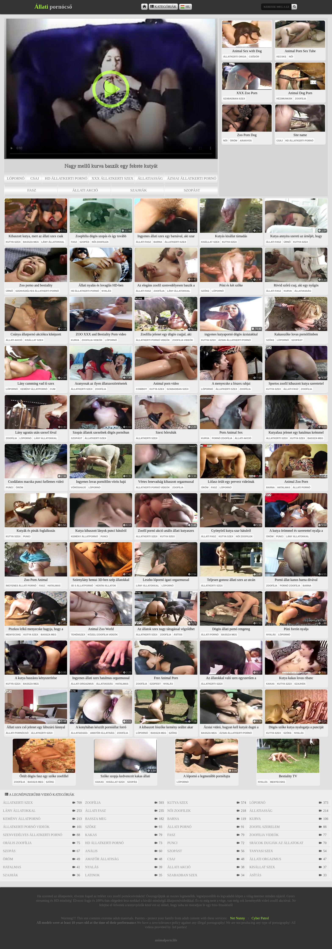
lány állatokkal (52, 242)
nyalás (106, 291)
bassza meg (31, 242)
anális (91, 851)
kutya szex (13, 242)
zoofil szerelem (264, 827)
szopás (84, 242)
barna (158, 242)
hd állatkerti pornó (66, 178)
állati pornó (301, 487)
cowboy (141, 389)
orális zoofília (17, 843)
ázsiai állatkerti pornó (191, 178)
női (291, 56)
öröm (233, 140)
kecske (281, 56)
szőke (205, 291)
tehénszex (78, 634)
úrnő (287, 242)
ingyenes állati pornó (21, 585)
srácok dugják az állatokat (276, 843)
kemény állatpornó (33, 389)
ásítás (178, 634)
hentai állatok (106, 585)
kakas (270, 683)
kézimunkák (284, 98)
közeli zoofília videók (103, 634)
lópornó (16, 178)
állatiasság (150, 178)
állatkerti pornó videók (153, 340)
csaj (34, 178)
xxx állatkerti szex (112, 178)
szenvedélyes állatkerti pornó (37, 291)
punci (9, 487)
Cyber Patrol (260, 918)
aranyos (246, 140)
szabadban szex (234, 98)
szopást (192, 190)
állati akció (85, 190)
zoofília (300, 98)
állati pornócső (17, 733)
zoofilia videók (92, 340)
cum (52, 389)
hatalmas (283, 487)
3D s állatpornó (82, 585)
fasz (31, 190)
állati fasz (143, 242)
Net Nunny (237, 918)
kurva (288, 291)
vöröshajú (78, 487)
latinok (92, 875)
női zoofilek (100, 242)
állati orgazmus (82, 683)
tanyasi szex (261, 851)
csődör (254, 56)
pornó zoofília (222, 438)
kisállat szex (210, 242)
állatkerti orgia (234, 56)
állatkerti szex (175, 242)
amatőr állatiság (102, 733)
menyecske (13, 634)
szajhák (138, 190)
